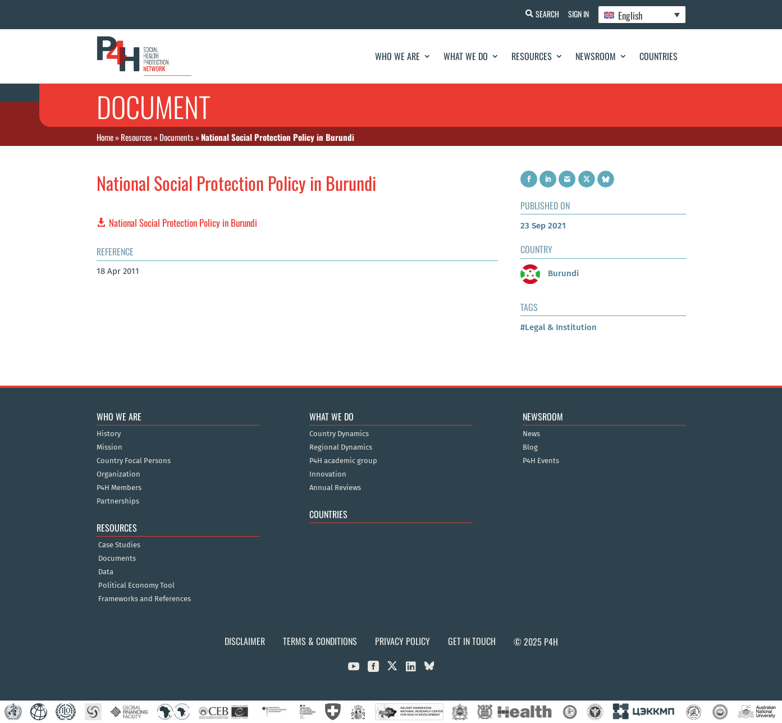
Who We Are (397, 56)
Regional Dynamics (340, 447)
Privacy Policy (402, 641)
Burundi (549, 273)
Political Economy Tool (136, 585)
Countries (658, 56)
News (531, 434)
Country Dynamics (339, 434)
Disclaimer (245, 641)
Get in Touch (472, 641)
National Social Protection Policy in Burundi (183, 223)
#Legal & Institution (558, 327)
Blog (530, 447)
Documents (176, 137)
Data (105, 572)
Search (543, 14)
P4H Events (541, 461)
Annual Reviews (335, 488)
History (109, 434)
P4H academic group (343, 461)
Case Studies (119, 545)
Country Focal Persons (134, 461)
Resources (531, 56)
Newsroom (595, 56)
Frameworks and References (144, 599)
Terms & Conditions (320, 641)
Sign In (576, 14)
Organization (118, 474)
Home (105, 137)
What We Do (465, 56)
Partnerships (118, 501)
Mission (109, 447)
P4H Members (119, 488)
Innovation (327, 474)
